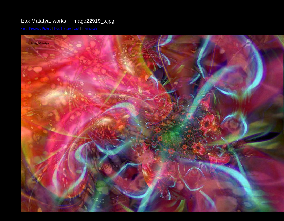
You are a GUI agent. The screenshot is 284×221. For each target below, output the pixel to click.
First (23, 28)
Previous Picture (40, 28)
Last (76, 28)
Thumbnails (90, 28)
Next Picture (62, 28)
